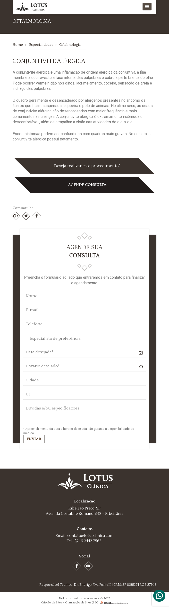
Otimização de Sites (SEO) (82, 602)
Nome (31, 296)
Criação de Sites (51, 602)
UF (28, 394)
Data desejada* (39, 352)
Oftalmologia (70, 45)
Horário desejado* (42, 366)
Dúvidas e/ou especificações (52, 408)
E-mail (32, 310)
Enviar (34, 439)
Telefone (34, 324)
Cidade (32, 380)
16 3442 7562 (88, 541)
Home (18, 45)
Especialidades (41, 45)
